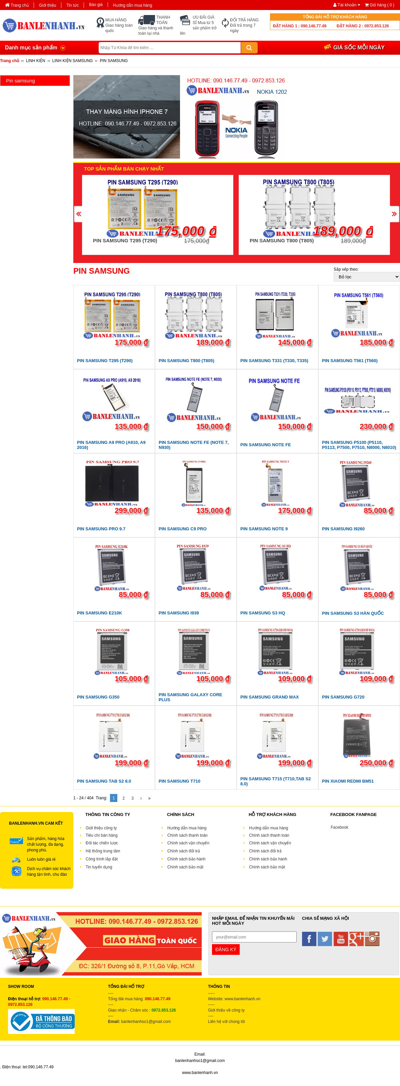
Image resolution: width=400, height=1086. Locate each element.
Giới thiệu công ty (101, 828)
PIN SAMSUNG (114, 60)
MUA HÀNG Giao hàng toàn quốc (119, 25)
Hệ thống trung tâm (103, 851)
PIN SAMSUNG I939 (179, 612)
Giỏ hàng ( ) (379, 5)
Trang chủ (17, 5)
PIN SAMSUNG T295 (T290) (125, 240)
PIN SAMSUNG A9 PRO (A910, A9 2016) (111, 445)
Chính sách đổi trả (183, 851)
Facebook (339, 827)
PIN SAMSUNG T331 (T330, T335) (274, 360)
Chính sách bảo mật (185, 867)
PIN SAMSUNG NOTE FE (265, 444)
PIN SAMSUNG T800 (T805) (282, 240)
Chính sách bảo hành (187, 859)
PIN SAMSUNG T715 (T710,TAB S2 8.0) (275, 781)
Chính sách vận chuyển (188, 843)
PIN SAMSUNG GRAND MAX (269, 697)
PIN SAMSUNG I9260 (343, 528)
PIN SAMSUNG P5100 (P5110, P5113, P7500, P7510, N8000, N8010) (359, 445)
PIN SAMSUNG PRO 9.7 (101, 528)
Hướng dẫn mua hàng (132, 5)
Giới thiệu (47, 5)
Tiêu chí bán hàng (102, 835)
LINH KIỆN (35, 60)
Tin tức (72, 5)
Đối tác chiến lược (102, 843)
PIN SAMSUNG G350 (98, 697)
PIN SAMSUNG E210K (99, 612)
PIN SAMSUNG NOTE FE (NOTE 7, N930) (194, 445)
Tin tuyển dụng (99, 867)
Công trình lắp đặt (102, 859)
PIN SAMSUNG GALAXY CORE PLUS (190, 697)
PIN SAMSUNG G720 (343, 697)
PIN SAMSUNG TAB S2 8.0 (104, 781)
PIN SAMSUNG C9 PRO (183, 528)
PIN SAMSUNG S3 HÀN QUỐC (353, 613)
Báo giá (96, 4)
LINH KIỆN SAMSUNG (72, 60)
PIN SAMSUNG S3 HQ (262, 612)
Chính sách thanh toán (187, 835)
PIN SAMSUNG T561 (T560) (350, 360)
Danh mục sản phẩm (31, 47)
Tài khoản (347, 4)
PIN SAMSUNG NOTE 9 (264, 528)
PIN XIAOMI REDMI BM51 (348, 781)
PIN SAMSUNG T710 (179, 781)
